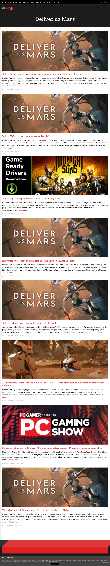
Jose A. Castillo (9, 89)
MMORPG (18, 2)
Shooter (38, 2)
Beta (44, 2)
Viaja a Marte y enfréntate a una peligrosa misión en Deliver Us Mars (37, 510)
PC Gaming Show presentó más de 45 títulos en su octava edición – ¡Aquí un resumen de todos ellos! (52, 448)
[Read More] (11, 86)
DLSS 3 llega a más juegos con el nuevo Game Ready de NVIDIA (33, 198)
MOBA (32, 2)
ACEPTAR (55, 564)
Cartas (4, 2)
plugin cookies (105, 562)
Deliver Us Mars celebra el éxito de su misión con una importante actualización (42, 74)
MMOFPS (11, 2)
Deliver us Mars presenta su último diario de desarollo (29, 323)
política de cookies (27, 561)
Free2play (56, 2)
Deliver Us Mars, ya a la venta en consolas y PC (25, 136)
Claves (49, 2)
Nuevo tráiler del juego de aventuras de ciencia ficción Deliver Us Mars (38, 261)
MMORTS (25, 2)
